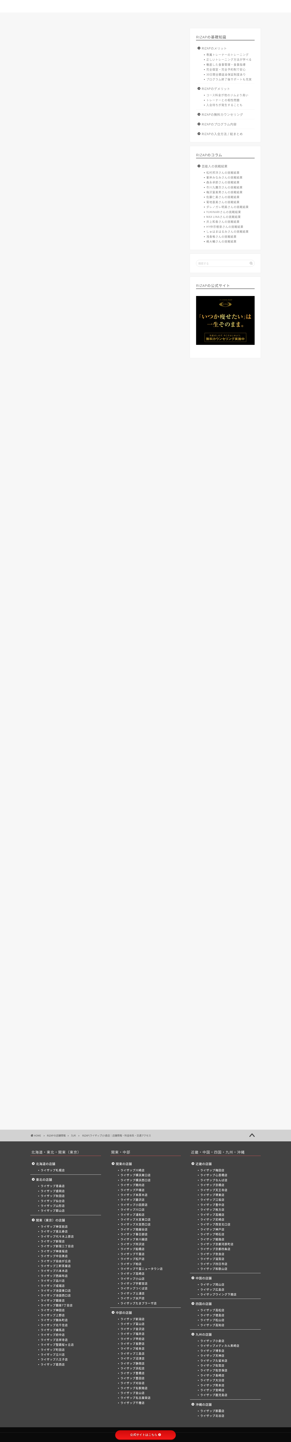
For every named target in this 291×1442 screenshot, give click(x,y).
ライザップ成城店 (53, 1286)
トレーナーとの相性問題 (223, 100)
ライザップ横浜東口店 (135, 1175)
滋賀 (55, 828)
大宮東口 (83, 760)
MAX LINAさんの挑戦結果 (223, 217)
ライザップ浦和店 (132, 1214)
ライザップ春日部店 (134, 1234)
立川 (116, 734)
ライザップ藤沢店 (132, 1199)
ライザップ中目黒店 (54, 1256)
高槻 (161, 813)
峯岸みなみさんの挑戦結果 (224, 177)
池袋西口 (58, 726)
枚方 (148, 813)
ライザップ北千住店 (54, 1325)
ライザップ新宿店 (53, 1241)
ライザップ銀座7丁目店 (57, 1305)
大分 (55, 869)
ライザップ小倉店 (212, 1341)
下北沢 (158, 734)
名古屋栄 (148, 794)
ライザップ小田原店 (134, 1205)
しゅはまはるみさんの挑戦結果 (227, 231)
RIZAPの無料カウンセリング (222, 114)
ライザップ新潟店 (132, 1319)
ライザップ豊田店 (132, 1378)
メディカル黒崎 (75, 862)
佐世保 (148, 862)
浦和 (68, 760)
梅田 (55, 813)
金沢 (80, 787)
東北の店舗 (44, 1179)
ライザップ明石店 (212, 1234)
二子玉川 (58, 741)
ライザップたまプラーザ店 (138, 1303)
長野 (118, 787)
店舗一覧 (145, 17)
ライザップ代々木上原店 (57, 1236)
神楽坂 (141, 711)
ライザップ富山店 (132, 1324)
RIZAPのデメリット (216, 88)
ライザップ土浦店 (132, 1293)
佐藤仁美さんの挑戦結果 (223, 197)
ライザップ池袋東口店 (56, 1290)
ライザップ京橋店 (212, 1185)
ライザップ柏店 (131, 1264)
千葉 (68, 768)
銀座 (73, 726)
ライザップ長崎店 (212, 1375)
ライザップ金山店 (132, 1393)
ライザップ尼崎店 (212, 1219)
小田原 (158, 753)
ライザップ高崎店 (132, 1273)
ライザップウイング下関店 (218, 1294)
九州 (40, 36)
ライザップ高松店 (212, 1310)
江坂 (123, 813)
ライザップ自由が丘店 (56, 1261)
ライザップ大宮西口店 (135, 1224)
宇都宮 (158, 768)
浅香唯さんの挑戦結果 (221, 236)
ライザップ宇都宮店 (134, 1283)
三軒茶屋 (76, 718)
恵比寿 (72, 711)
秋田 (80, 700)
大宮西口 (101, 760)
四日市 (70, 828)
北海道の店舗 (45, 1163)
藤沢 (144, 753)
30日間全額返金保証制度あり (226, 74)
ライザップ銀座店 (53, 1300)
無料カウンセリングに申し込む (107, 219)
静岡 (55, 794)
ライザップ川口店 (132, 1209)
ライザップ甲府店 (132, 1339)
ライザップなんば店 (214, 1180)
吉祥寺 (70, 734)
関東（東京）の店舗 (50, 1220)
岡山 (55, 840)
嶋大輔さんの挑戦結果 (221, 241)
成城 (134, 718)
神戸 (86, 821)
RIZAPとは (53, 17)
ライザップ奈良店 (212, 1254)
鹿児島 (95, 869)
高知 (93, 851)
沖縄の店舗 (204, 1404)
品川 (106, 718)
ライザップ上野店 (53, 1315)
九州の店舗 (204, 1334)
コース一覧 (99, 17)
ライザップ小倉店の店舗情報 (67, 261)
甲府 (106, 787)
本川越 (148, 760)
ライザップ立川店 (53, 1354)
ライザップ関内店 (132, 1185)
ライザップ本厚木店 (134, 1195)
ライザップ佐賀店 (212, 1365)
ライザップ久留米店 (214, 1360)
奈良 (161, 821)
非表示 (58, 243)
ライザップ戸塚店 (132, 1190)
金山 (133, 794)
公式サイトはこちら (145, 1435)
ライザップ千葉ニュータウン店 (141, 1269)
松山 (80, 851)
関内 (103, 753)
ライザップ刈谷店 (132, 1383)
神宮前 (57, 711)
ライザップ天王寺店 (214, 1190)
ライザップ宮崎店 (212, 1390)
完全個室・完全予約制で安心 (226, 69)
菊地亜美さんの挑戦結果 (223, 202)
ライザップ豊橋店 (132, 1373)
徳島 (68, 851)
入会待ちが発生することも (224, 105)
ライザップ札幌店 (53, 1170)
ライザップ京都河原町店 (217, 1244)
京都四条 (146, 821)
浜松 (68, 794)
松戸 (80, 768)
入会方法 (191, 17)
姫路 (111, 821)
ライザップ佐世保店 (214, 1370)
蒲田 (166, 726)
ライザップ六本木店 (54, 1271)
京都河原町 (127, 821)
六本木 (93, 718)
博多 (93, 862)
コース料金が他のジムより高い (227, 95)
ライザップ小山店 (132, 1278)
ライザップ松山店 (212, 1320)
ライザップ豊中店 (212, 1205)
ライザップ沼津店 (132, 1358)
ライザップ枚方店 (212, 1209)
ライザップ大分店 (212, 1380)
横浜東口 (71, 753)
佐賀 (134, 862)
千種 (164, 794)
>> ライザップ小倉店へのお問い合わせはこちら (70, 360)
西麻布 (120, 718)
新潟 (55, 787)
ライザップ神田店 (53, 1310)
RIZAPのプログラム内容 (219, 124)
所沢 (161, 760)
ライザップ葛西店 (53, 1364)
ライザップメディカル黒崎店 (219, 1345)
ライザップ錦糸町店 (54, 1320)
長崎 (161, 862)
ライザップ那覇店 (212, 1411)
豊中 (136, 813)
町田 (103, 734)
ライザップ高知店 (212, 1325)
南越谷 (118, 760)
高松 (55, 851)
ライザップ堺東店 (212, 1195)
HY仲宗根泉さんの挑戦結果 (225, 227)
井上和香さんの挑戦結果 (223, 221)
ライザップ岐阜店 (132, 1348)
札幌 (55, 689)
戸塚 (116, 753)
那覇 (55, 881)
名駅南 (120, 794)
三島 (143, 787)
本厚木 (130, 753)
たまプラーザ (101, 776)
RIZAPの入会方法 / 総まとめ (222, 133)
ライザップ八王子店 (54, 1359)
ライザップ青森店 (53, 1186)
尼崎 (55, 821)
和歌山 (85, 828)
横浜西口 (88, 753)
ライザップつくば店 (134, 1288)
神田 (98, 726)
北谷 (68, 881)
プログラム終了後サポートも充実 (229, 79)
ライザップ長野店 (132, 1343)
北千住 (140, 726)
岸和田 (100, 828)
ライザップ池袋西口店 (56, 1295)
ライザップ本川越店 (134, 1239)
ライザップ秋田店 (53, 1196)
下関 (80, 840)
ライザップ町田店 (53, 1350)
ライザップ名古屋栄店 (135, 1398)
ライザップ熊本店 (212, 1385)
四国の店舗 (204, 1303)
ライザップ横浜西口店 (135, 1180)
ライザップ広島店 (212, 1289)
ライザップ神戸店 (212, 1229)
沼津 (156, 787)
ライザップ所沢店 (132, 1244)
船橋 (55, 768)
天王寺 (97, 813)
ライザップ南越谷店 (134, 1229)
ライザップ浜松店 (132, 1368)
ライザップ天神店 (212, 1355)
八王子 (130, 734)
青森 (55, 700)
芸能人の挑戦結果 (215, 166)
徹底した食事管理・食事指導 (226, 64)
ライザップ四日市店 (214, 1264)
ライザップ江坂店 (212, 1199)
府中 (55, 734)
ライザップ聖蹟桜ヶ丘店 (57, 1344)
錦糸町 (125, 726)
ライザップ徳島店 (212, 1315)
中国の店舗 (204, 1278)
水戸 (83, 776)
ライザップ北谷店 (212, 1416)
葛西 (144, 734)
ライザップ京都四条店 (215, 1249)
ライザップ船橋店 (132, 1249)
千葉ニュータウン (111, 768)
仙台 (93, 700)
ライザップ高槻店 (212, 1214)
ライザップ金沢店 (132, 1329)
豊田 (93, 794)
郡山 (118, 700)
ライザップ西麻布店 (54, 1276)
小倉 (55, 862)
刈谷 (106, 794)
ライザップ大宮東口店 (135, 1219)
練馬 (154, 726)
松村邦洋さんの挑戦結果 (223, 172)
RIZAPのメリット (214, 48)
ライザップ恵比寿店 (54, 1231)
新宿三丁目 (123, 711)
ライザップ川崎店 (132, 1170)
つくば (57, 776)
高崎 (131, 768)
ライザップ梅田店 (212, 1170)
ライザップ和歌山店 (214, 1269)
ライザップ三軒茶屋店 (56, 1266)
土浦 (71, 776)
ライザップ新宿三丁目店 (57, 1246)
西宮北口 (71, 821)
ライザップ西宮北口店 (215, 1224)
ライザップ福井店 (132, 1334)
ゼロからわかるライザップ (145, 6)
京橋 (83, 813)
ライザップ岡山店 (212, 1284)
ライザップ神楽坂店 (54, 1251)
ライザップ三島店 (132, 1353)
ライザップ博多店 (212, 1351)
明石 (98, 821)
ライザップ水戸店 (132, 1298)
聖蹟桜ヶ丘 (87, 734)
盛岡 (68, 700)
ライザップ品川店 (53, 1280)
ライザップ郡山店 (53, 1210)
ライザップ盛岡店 (53, 1191)
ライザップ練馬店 (53, 1330)
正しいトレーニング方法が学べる (229, 59)
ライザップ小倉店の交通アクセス (70, 274)
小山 (144, 768)
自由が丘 (58, 718)
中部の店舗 (124, 1312)
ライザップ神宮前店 (54, 1226)
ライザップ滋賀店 (212, 1259)
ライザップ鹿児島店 (214, 1395)
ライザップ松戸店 (132, 1259)
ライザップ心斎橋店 (214, 1175)
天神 (106, 862)
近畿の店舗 (204, 1163)
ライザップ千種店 (132, 1403)
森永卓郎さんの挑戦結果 (223, 182)
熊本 (68, 869)
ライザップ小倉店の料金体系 (67, 267)
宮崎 (80, 869)
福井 (93, 787)
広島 (68, 840)
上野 (111, 726)
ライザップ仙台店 (53, 1201)
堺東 (111, 813)
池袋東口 (149, 718)
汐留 (86, 726)
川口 (55, 760)
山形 (106, 700)
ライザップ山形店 (53, 1206)
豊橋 (80, 794)
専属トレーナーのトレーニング (227, 54)
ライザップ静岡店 (132, 1363)
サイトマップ (238, 17)
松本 (55, 802)
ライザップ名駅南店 (134, 1388)
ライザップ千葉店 (132, 1254)
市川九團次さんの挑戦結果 (224, 187)
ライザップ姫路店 (212, 1239)
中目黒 (156, 711)
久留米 (120, 862)
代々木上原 (90, 711)
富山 (68, 787)
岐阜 (131, 787)
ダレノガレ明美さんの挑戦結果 (227, 207)
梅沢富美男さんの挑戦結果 (224, 192)
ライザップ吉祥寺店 (54, 1340)
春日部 (133, 760)
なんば (70, 813)
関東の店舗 (124, 1163)
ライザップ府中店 (53, 1335)
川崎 (55, 753)
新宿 (106, 711)
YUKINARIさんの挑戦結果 (223, 212)
